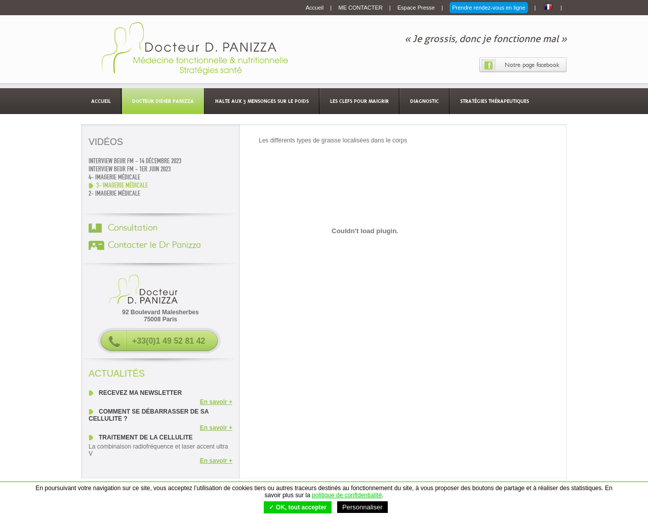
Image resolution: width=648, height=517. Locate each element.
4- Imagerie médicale (114, 177)
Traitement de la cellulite (146, 437)
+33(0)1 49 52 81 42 (169, 341)
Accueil (316, 8)
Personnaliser (362, 507)
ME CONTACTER (361, 8)
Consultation (132, 228)
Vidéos (106, 142)
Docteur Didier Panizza (163, 101)
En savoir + (216, 401)
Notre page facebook (532, 65)
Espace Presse (416, 8)
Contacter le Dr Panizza (154, 245)
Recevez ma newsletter (140, 392)
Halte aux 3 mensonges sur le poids (262, 101)
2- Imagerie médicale (114, 193)
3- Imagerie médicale (122, 185)
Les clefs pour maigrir (359, 101)
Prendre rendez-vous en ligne (488, 8)
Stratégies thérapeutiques (494, 101)
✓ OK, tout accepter (297, 507)
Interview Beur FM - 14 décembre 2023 (135, 161)
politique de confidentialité (347, 495)
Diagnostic (424, 101)
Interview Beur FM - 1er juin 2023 (130, 169)
